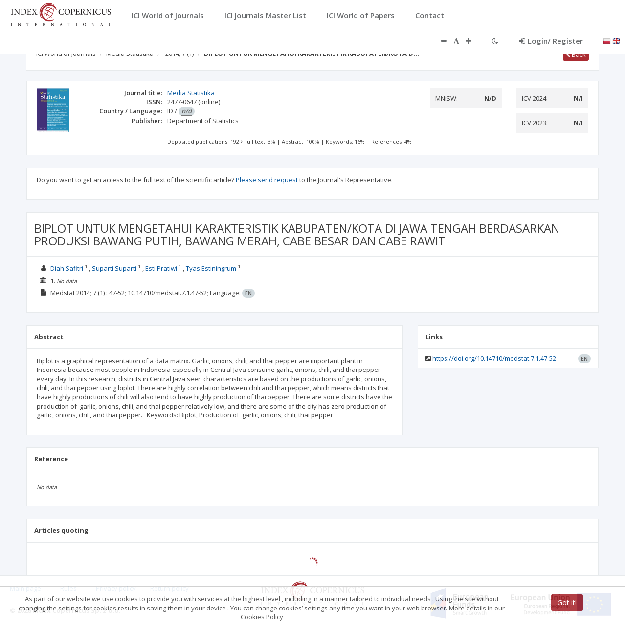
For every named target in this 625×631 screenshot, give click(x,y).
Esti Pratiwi (161, 268)
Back (576, 54)
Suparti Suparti (114, 268)
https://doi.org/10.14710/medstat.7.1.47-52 (494, 358)
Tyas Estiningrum (211, 268)
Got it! (567, 602)
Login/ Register (551, 40)
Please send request (267, 179)
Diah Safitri (66, 268)
